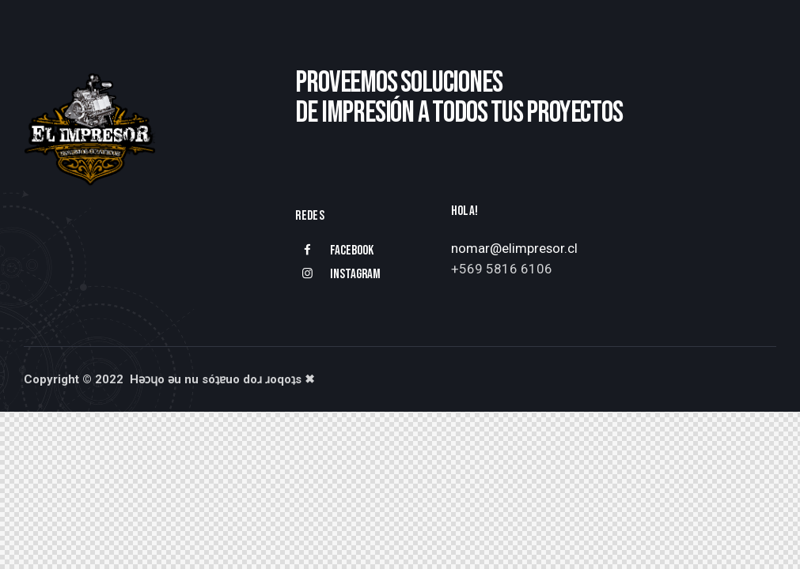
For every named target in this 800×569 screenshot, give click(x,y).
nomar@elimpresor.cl (514, 248)
